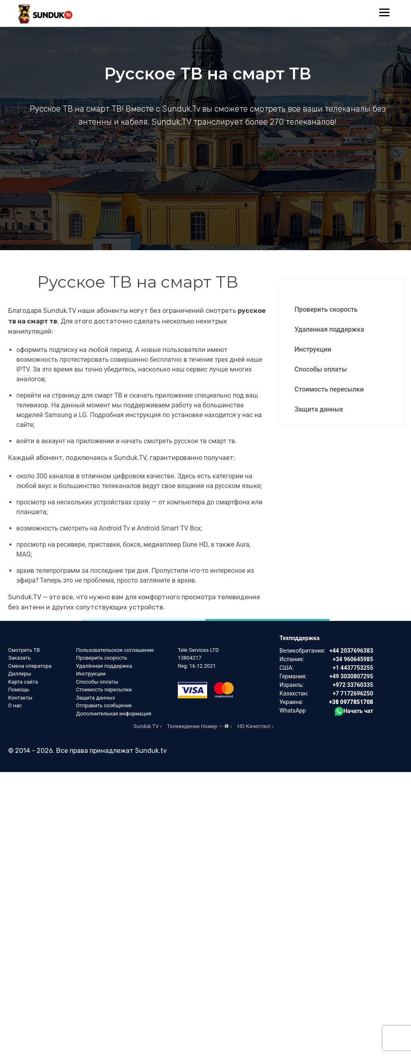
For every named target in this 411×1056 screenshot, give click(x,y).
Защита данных (319, 409)
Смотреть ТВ (24, 650)
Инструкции (313, 349)
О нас (15, 705)
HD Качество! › (255, 726)
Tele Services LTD (198, 650)
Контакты (20, 698)
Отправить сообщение (104, 705)
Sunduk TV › (147, 726)
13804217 (189, 658)
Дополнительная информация (113, 714)
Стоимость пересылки (329, 389)
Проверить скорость (326, 309)
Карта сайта (23, 682)
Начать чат (353, 711)
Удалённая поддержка (104, 666)
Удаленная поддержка (329, 329)
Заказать (19, 658)
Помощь (18, 689)
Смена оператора (30, 666)
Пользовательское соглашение (115, 650)
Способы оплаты (321, 369)
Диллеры (19, 674)
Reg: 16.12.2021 (197, 666)
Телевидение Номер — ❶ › (199, 726)
